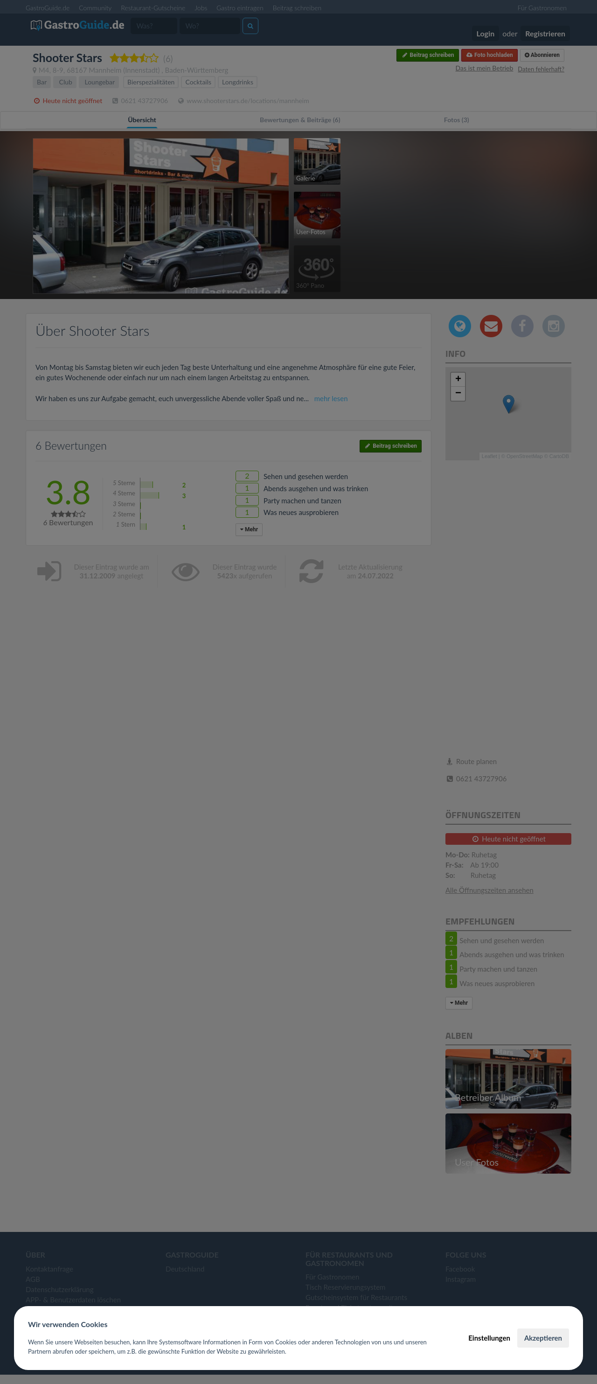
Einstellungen (489, 1338)
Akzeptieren (543, 1338)
